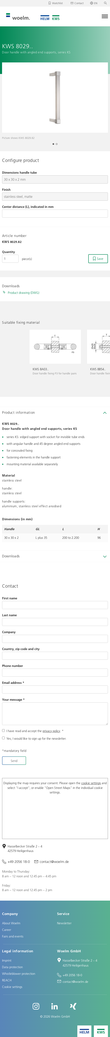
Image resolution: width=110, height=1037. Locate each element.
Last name (9, 615)
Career (6, 930)
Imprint (6, 960)
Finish (6, 189)
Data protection (12, 967)
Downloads (11, 556)
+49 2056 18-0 (19, 861)
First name (9, 598)
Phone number (12, 666)
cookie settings (91, 783)
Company (9, 632)
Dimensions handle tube (19, 172)
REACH (7, 980)
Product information (18, 412)
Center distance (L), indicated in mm (28, 207)
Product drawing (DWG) (23, 293)
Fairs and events (12, 936)
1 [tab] (55, 145)
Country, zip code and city (20, 649)
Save (100, 259)
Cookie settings (12, 987)
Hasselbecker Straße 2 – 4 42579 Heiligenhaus (25, 848)
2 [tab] (58, 145)
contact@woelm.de (54, 861)
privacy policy (51, 731)
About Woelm (11, 923)
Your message (13, 699)
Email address (13, 683)
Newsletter (64, 923)
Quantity (8, 252)
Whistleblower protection (18, 973)
